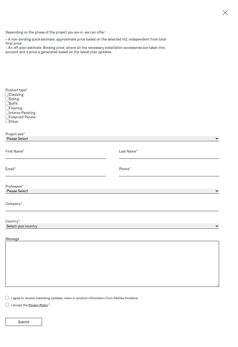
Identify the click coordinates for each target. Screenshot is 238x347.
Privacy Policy (38, 304)
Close (224, 13)
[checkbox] (117, 107)
